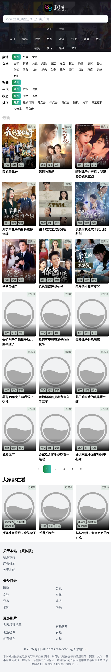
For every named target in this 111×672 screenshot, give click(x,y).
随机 (76, 102)
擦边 (86, 39)
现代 (35, 89)
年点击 (53, 102)
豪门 (71, 69)
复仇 (49, 48)
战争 (62, 69)
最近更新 (97, 102)
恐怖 (98, 39)
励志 (44, 69)
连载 (35, 96)
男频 (25, 57)
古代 (25, 89)
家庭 (90, 69)
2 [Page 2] (55, 469)
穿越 (99, 69)
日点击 (65, 102)
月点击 (42, 102)
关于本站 (9, 569)
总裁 (37, 39)
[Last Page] (81, 469)
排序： (7, 103)
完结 (25, 96)
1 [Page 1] (47, 469)
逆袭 (74, 39)
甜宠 (53, 69)
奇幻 (16, 75)
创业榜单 (9, 632)
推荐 (85, 102)
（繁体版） (26, 550)
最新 (16, 102)
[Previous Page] (39, 469)
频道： (7, 57)
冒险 (74, 48)
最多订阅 (28, 102)
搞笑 (37, 48)
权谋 (81, 69)
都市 (35, 69)
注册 (62, 29)
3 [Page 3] (64, 469)
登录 (49, 29)
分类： (7, 64)
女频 (35, 57)
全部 (12, 39)
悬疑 (49, 39)
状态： (7, 96)
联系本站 (9, 557)
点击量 (18, 108)
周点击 (30, 108)
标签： (7, 82)
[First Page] (30, 469)
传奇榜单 (9, 638)
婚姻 (61, 48)
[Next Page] (72, 469)
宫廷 (61, 39)
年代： (7, 89)
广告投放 (9, 563)
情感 (25, 39)
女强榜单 (62, 626)
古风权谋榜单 (12, 624)
